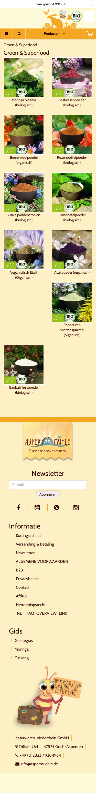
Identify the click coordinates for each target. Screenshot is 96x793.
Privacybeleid (27, 578)
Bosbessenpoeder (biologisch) (72, 82)
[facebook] (19, 507)
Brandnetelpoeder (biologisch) (72, 197)
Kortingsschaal (28, 535)
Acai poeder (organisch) (72, 252)
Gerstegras (24, 640)
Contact (22, 587)
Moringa (22, 649)
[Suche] (19, 33)
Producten (51, 33)
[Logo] (21, 17)
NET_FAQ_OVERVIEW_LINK (41, 613)
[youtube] (38, 507)
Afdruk (21, 596)
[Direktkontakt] (48, 697)
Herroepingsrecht (31, 604)
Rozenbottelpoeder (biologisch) (72, 140)
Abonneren (48, 494)
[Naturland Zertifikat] (89, 16)
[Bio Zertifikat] (76, 16)
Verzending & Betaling (35, 544)
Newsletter (25, 552)
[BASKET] (89, 33)
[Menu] (6, 33)
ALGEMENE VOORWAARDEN (42, 561)
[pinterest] (57, 507)
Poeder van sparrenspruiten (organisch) (72, 309)
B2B (19, 570)
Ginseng (22, 657)
